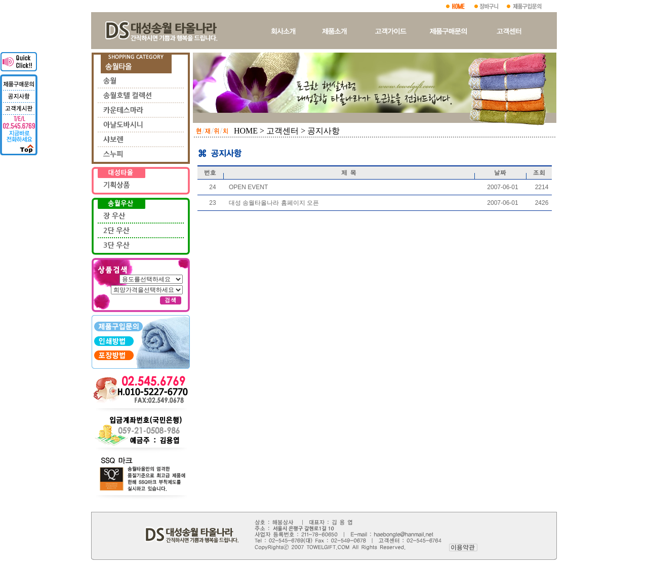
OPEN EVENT (248, 187)
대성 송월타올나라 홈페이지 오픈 (274, 202)
